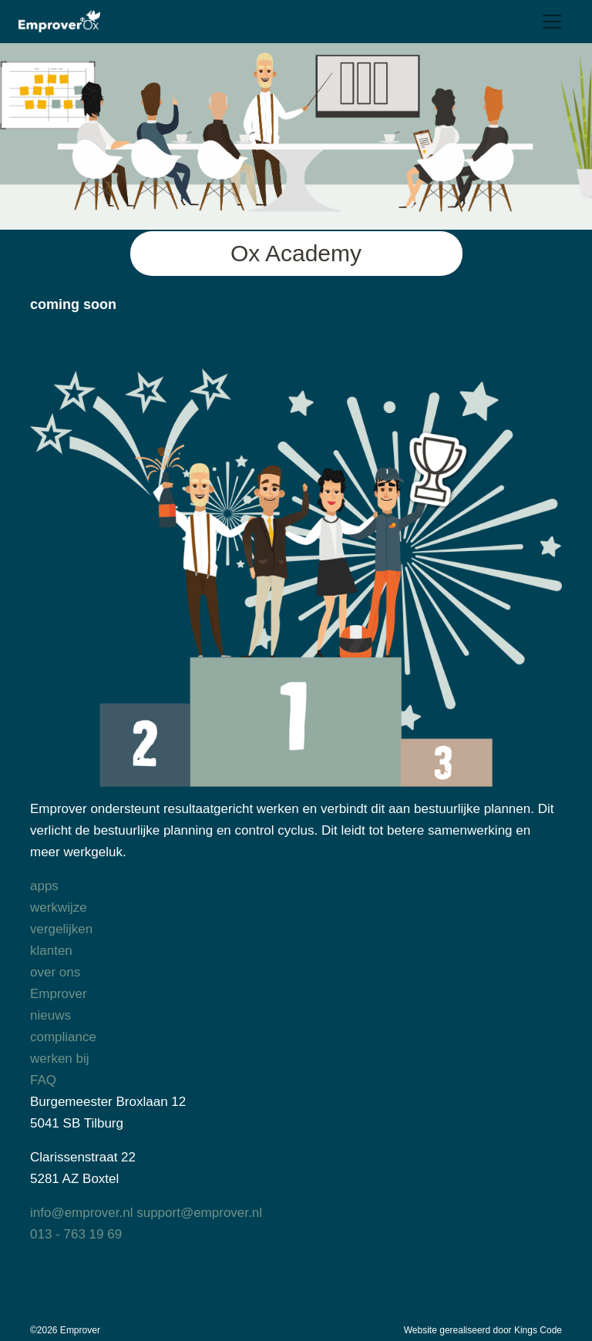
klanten (51, 950)
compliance (63, 1037)
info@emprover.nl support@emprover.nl (146, 1212)
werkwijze (58, 907)
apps (44, 886)
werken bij (59, 1058)
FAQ (43, 1080)
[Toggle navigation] (552, 21)
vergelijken (61, 929)
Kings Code (538, 1330)
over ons (55, 972)
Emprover (58, 993)
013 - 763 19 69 (76, 1234)
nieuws (50, 1015)
